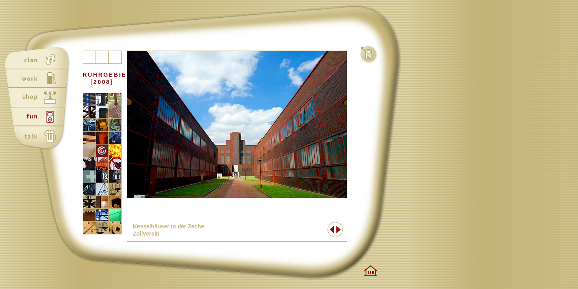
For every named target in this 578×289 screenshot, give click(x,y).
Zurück (331, 229)
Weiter (339, 229)
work (39, 79)
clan (39, 59)
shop (39, 98)
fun (39, 117)
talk (39, 137)
